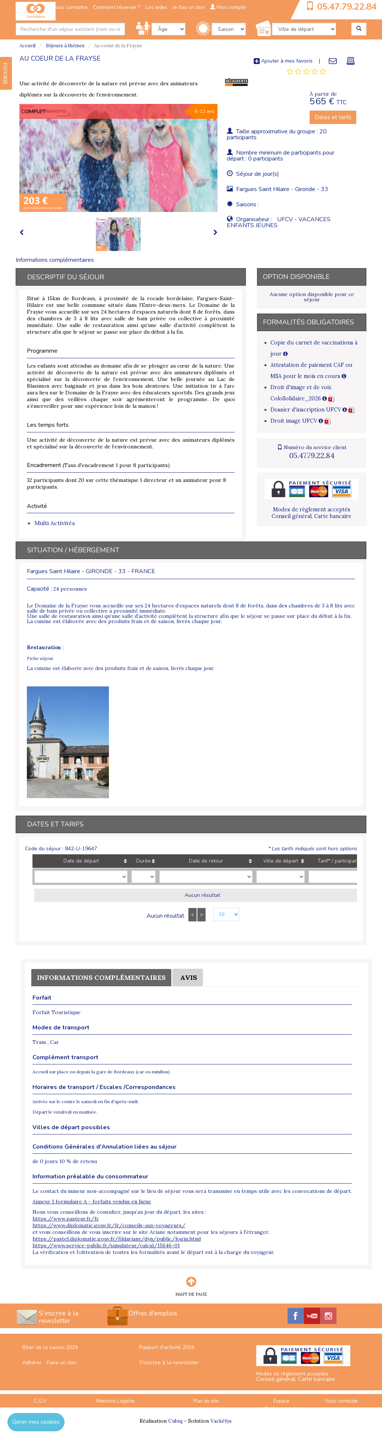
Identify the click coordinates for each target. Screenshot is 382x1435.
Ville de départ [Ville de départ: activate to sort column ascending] (280, 860)
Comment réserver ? (116, 7)
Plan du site (206, 1401)
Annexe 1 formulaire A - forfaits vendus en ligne (91, 1201)
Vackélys (221, 1420)
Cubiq (175, 1420)
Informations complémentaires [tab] (55, 260)
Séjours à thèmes (65, 45)
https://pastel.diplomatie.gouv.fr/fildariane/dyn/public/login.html (116, 1238)
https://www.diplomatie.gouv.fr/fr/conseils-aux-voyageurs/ (108, 1225)
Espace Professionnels (281, 1405)
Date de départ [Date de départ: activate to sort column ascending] (81, 860)
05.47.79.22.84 (347, 7)
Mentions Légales (115, 1401)
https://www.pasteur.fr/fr (65, 1218)
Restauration (44, 647)
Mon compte (228, 7)
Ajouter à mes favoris (283, 60)
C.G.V (40, 1401)
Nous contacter (341, 1401)
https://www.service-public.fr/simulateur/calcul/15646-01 (106, 1245)
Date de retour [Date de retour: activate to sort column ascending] (206, 860)
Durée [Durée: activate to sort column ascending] (143, 860)
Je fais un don (189, 7)
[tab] (306, 71)
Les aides (156, 7)
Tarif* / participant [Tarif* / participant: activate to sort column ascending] (338, 860)
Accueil (27, 45)
